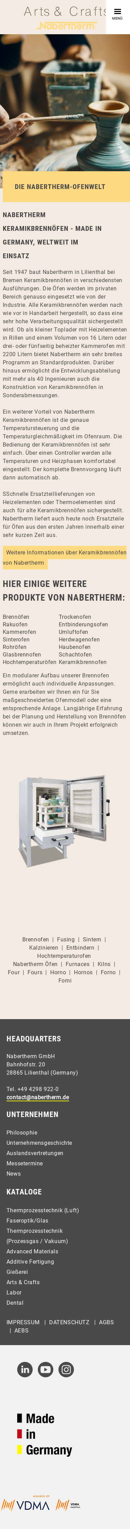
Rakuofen (15, 624)
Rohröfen (15, 647)
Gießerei (17, 1272)
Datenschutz (69, 1322)
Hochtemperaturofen (64, 956)
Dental (15, 1303)
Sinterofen (16, 639)
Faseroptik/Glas (27, 1220)
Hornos (83, 972)
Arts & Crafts (23, 1282)
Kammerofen (19, 632)
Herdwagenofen (79, 639)
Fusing (66, 939)
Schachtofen (75, 654)
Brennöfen (16, 617)
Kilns (104, 964)
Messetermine (25, 1163)
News (14, 1173)
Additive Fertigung (30, 1261)
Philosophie (22, 1132)
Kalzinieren (43, 947)
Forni (65, 980)
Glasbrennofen (22, 654)
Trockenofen (75, 617)
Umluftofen (73, 632)
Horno (58, 972)
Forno (108, 972)
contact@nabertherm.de (38, 1097)
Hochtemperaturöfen (30, 662)
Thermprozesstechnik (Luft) (43, 1210)
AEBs (21, 1330)
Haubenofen (75, 647)
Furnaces (78, 964)
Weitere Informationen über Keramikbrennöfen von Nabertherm (65, 557)
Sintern (92, 939)
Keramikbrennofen (83, 662)
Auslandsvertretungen (35, 1153)
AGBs (106, 1322)
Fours (35, 972)
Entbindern (80, 947)
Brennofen (35, 939)
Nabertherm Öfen (35, 964)
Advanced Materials (32, 1251)
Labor (14, 1292)
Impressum (23, 1322)
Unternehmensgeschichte (39, 1143)
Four (14, 972)
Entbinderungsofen (83, 624)
